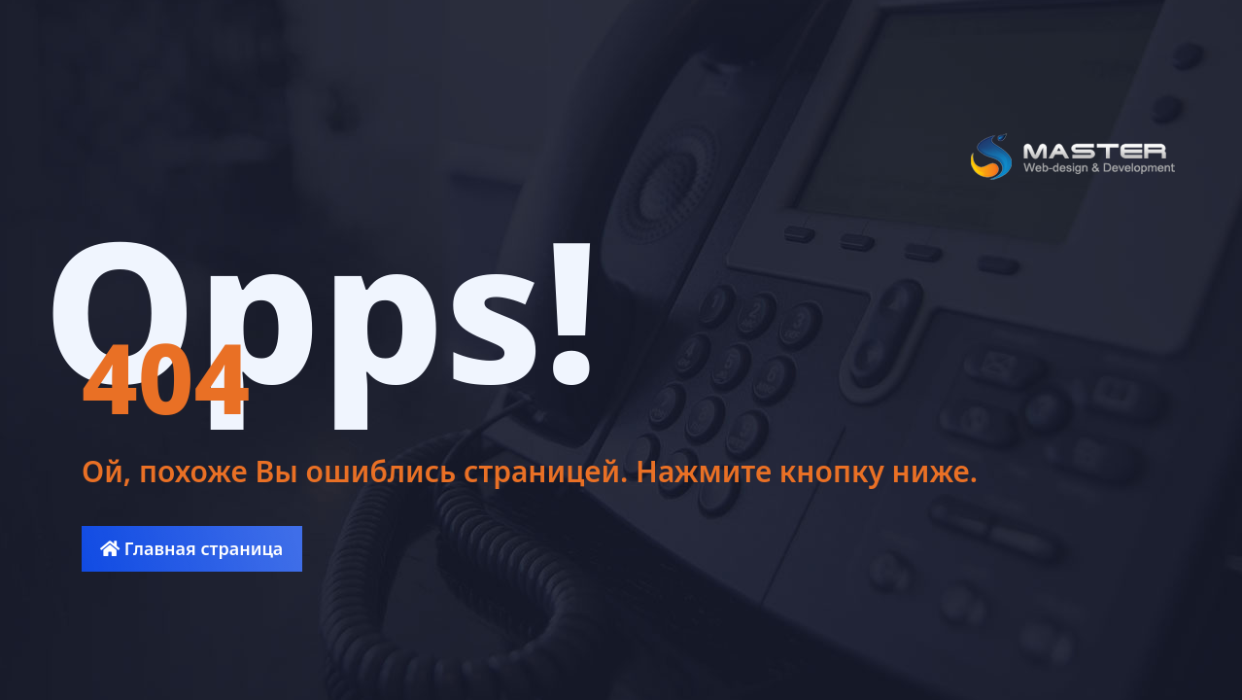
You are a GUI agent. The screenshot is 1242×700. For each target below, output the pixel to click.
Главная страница (191, 548)
